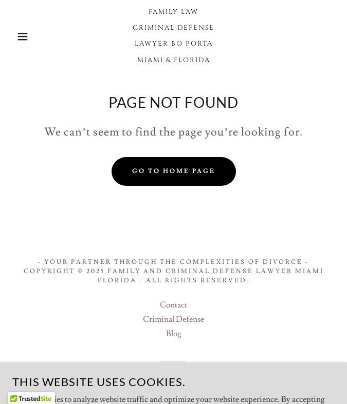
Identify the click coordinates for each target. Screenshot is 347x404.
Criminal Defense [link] (173, 319)
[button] (22, 36)
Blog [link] (173, 334)
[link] (173, 36)
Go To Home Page (173, 171)
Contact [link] (173, 305)
